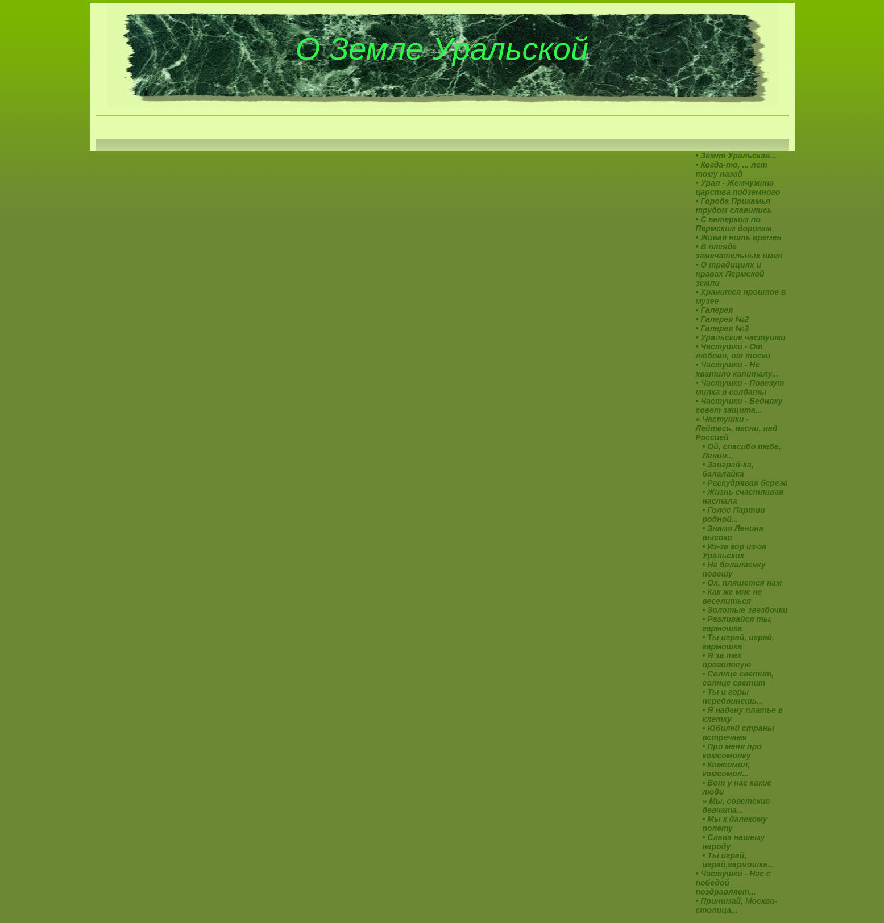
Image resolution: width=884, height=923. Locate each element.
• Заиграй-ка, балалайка (728, 469)
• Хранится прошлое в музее (741, 296)
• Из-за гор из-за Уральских (735, 551)
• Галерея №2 (722, 319)
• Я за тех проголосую (727, 660)
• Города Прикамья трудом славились (734, 206)
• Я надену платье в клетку (743, 714)
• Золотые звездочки (745, 610)
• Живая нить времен (739, 237)
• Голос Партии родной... (734, 515)
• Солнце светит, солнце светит (738, 678)
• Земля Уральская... (736, 155)
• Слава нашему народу (734, 842)
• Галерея (714, 310)
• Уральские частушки (741, 337)
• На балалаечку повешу (734, 569)
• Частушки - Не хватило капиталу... (737, 369)
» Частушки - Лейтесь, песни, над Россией (737, 428)
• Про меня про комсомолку (732, 751)
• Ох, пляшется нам (742, 582)
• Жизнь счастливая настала (743, 496)
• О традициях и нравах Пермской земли (730, 273)
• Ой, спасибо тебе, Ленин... (742, 451)
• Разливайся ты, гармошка (738, 624)
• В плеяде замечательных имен (739, 251)
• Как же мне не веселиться (732, 596)
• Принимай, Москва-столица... (736, 905)
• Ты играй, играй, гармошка (739, 642)
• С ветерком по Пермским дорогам (734, 224)
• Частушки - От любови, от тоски (733, 351)
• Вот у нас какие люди (737, 787)
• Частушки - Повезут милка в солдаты (740, 387)
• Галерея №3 (722, 328)
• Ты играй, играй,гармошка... (738, 860)
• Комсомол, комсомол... (726, 769)
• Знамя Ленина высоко (733, 533)
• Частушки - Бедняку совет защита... (739, 405)
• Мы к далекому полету (735, 824)
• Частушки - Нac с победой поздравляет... (733, 882)
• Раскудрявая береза (745, 482)
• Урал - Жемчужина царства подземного (738, 187)
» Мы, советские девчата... (736, 805)
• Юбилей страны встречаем (738, 733)
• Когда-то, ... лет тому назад (731, 169)
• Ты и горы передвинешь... (733, 696)
